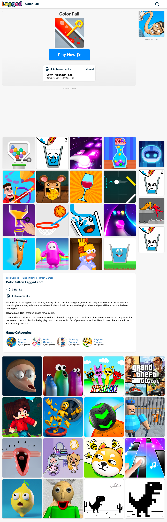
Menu (163, 4)
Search (157, 4)
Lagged (12, 4)
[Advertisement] (151, 90)
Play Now (66, 54)
